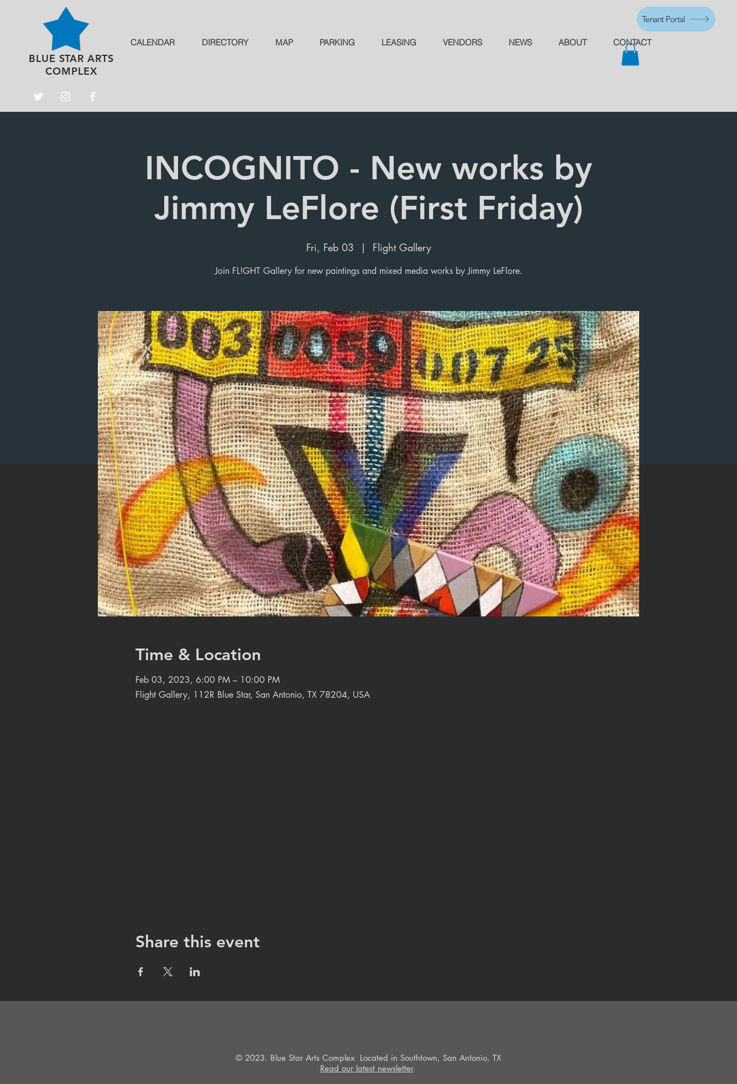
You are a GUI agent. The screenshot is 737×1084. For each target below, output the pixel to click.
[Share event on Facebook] (140, 971)
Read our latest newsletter (366, 1068)
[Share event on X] (168, 971)
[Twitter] (38, 96)
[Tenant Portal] (676, 19)
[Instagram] (65, 96)
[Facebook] (92, 96)
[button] (630, 54)
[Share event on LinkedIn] (195, 971)
